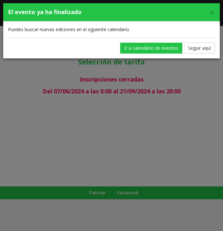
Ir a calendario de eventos (151, 48)
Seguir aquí (199, 48)
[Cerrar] (212, 12)
